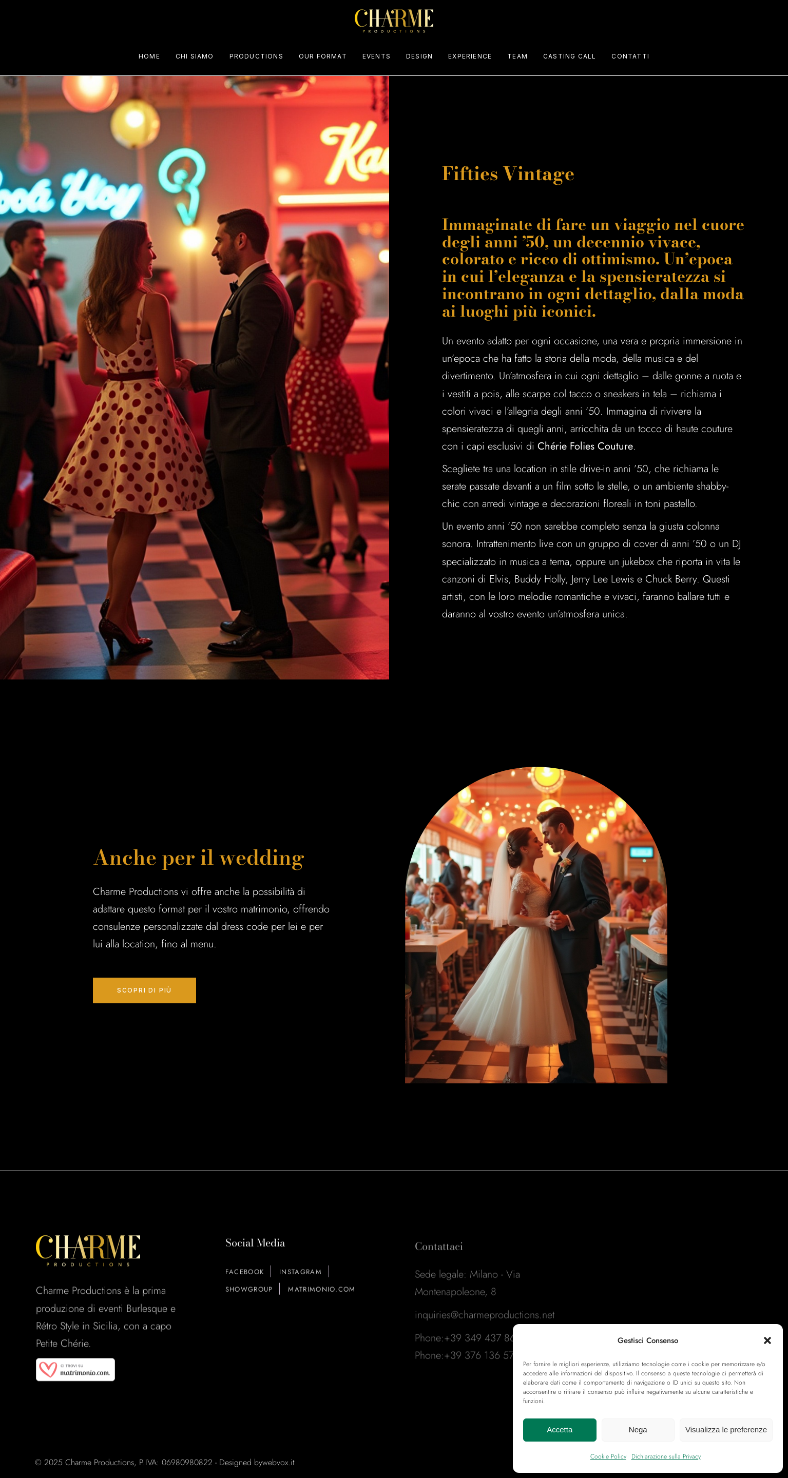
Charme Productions (99, 1462)
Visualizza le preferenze (726, 1429)
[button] (767, 1340)
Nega (638, 1429)
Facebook (244, 1280)
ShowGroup (249, 1297)
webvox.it (278, 1462)
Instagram (300, 1280)
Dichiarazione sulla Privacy (666, 1456)
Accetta (559, 1429)
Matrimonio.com (321, 1297)
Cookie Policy (608, 1456)
